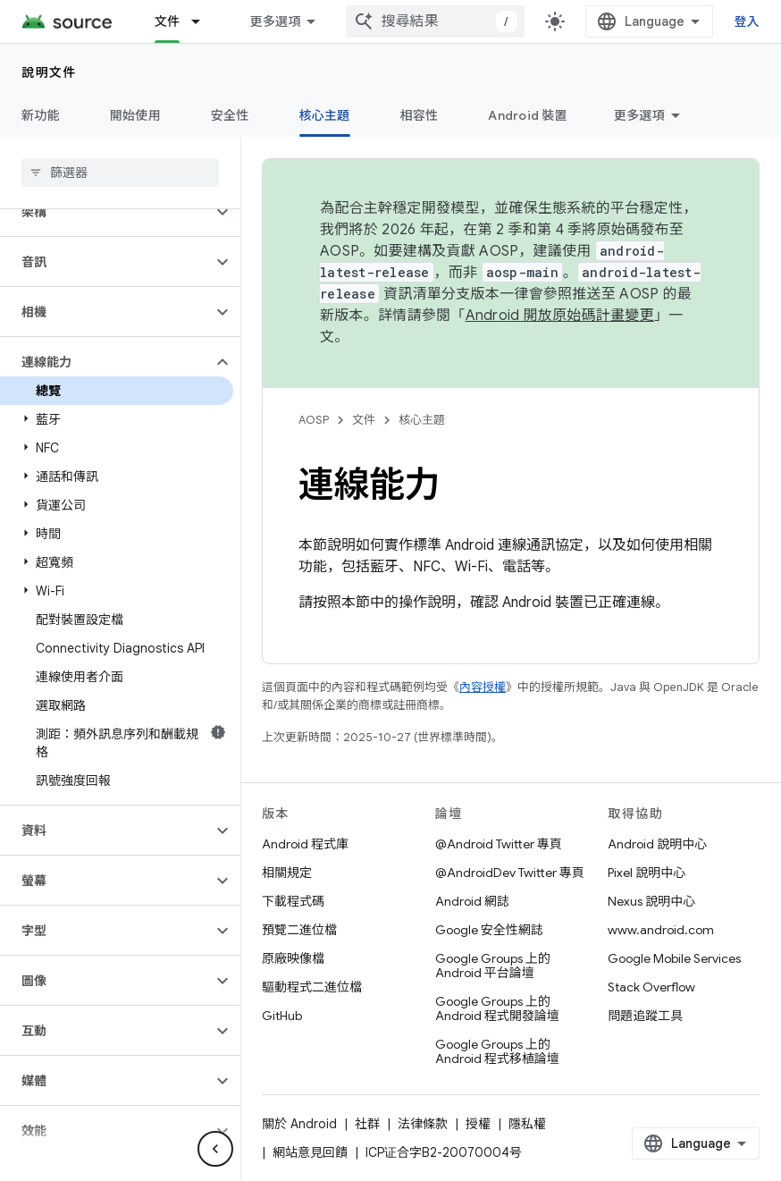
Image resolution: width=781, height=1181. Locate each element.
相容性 (419, 115)
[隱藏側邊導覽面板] (215, 1149)
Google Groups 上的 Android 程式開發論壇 (497, 1008)
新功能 (40, 115)
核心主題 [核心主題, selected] (324, 115)
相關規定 (287, 873)
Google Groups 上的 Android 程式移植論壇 (497, 1051)
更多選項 (639, 115)
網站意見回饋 (310, 1152)
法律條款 (423, 1124)
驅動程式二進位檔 (312, 987)
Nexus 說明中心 (651, 901)
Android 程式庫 (305, 844)
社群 (367, 1124)
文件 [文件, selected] (168, 21)
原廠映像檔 (293, 958)
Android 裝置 (527, 115)
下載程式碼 (293, 901)
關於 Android (299, 1124)
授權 (478, 1124)
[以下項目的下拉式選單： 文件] (204, 21)
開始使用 (135, 115)
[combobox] (435, 21)
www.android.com (661, 930)
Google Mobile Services (674, 958)
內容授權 (482, 687)
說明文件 (49, 72)
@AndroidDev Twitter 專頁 (509, 873)
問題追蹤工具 (645, 1016)
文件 (363, 419)
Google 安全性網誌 (489, 930)
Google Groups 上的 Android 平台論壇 (492, 965)
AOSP (313, 419)
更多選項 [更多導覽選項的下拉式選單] (274, 21)
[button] (106, 212)
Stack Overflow (651, 987)
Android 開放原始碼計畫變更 (560, 316)
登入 (747, 21)
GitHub (282, 1016)
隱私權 (527, 1124)
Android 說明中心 (657, 844)
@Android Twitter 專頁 (498, 844)
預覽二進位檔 (299, 930)
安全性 (230, 115)
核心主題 (422, 419)
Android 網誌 (472, 901)
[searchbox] (120, 172)
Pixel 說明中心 (646, 873)
